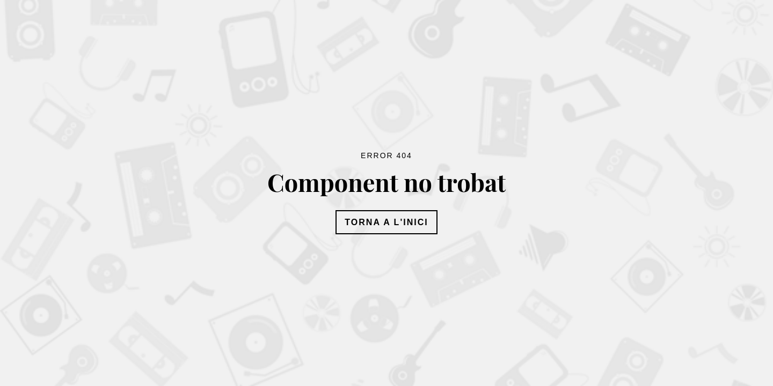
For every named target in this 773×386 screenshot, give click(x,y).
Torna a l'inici (386, 222)
